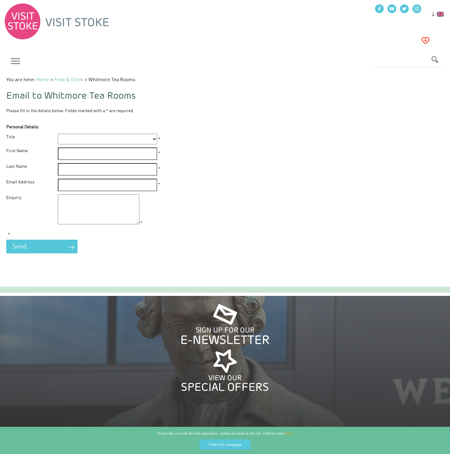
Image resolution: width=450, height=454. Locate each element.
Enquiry (13, 198)
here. (289, 433)
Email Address (20, 182)
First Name (17, 151)
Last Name (16, 166)
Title (10, 137)
